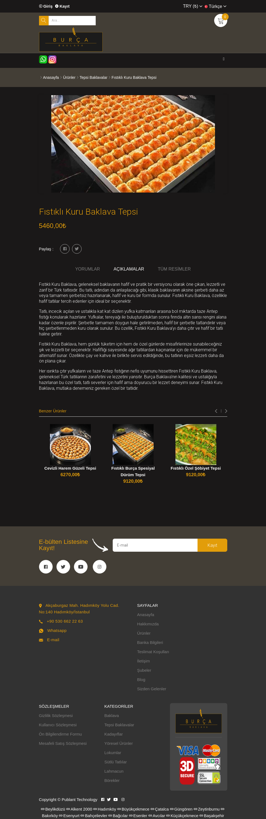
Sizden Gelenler (151, 688)
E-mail (53, 639)
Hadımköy (104, 809)
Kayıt (62, 6)
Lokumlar (112, 752)
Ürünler (69, 77)
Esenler (138, 815)
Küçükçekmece (182, 815)
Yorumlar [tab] (87, 269)
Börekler (112, 780)
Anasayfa (51, 77)
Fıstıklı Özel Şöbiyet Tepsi (196, 468)
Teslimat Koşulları (153, 651)
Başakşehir (211, 815)
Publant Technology (79, 799)
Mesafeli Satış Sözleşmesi (63, 743)
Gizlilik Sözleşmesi (56, 715)
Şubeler (144, 670)
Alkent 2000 (79, 809)
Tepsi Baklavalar (93, 77)
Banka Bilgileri (150, 642)
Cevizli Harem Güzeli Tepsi (70, 468)
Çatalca (160, 809)
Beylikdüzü (53, 809)
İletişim (143, 661)
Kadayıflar (113, 734)
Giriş (46, 6)
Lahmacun (114, 771)
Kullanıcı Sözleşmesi (58, 724)
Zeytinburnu (207, 809)
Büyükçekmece (133, 809)
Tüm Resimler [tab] (174, 269)
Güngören (181, 809)
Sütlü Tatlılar (115, 762)
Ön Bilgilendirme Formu (60, 734)
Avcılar (156, 815)
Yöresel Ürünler (118, 743)
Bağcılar (118, 815)
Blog (141, 679)
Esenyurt (69, 815)
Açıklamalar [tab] (128, 269)
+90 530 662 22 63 (65, 621)
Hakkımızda (148, 624)
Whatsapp (57, 630)
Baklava (111, 715)
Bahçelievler (93, 815)
